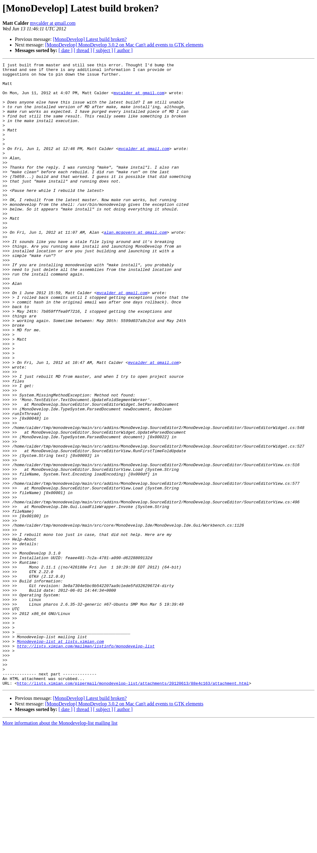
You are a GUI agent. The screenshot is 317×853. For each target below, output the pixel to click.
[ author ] (123, 50)
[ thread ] (83, 50)
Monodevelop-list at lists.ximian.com (60, 757)
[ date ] (65, 50)
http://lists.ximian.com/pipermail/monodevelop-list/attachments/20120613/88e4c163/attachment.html (133, 808)
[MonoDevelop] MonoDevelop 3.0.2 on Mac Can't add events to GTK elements (124, 44)
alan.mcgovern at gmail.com (135, 266)
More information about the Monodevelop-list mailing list (60, 847)
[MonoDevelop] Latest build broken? (90, 39)
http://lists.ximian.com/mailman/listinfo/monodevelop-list (86, 763)
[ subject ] (103, 50)
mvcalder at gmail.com (53, 23)
